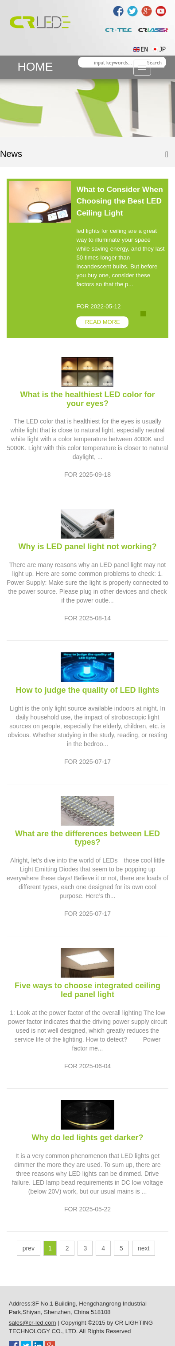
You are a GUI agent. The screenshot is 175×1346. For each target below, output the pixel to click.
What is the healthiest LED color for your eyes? (87, 399)
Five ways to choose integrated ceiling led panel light (87, 990)
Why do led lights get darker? (87, 1137)
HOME (35, 66)
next (143, 1248)
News (11, 154)
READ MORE (102, 322)
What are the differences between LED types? (87, 838)
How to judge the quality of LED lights (87, 690)
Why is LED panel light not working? (88, 546)
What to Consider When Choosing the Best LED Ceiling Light (119, 201)
